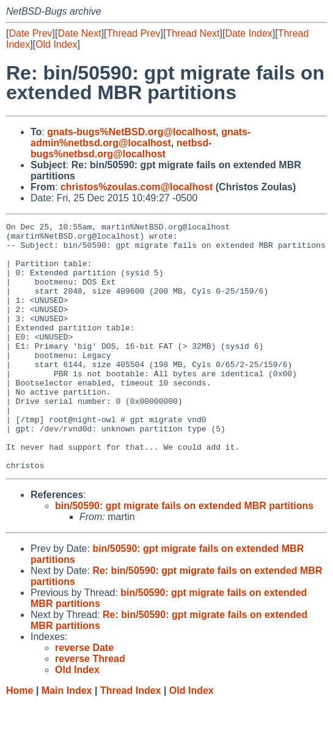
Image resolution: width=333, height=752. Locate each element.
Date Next (79, 33)
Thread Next (192, 33)
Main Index (67, 740)
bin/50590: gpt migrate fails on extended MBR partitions (184, 555)
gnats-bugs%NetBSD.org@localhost (131, 132)
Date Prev (30, 33)
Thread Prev (134, 33)
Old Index (56, 44)
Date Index (248, 33)
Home (19, 740)
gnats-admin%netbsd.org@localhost (141, 137)
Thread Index (130, 740)
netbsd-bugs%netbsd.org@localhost (121, 148)
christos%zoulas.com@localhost (136, 187)
